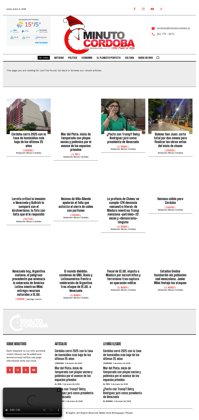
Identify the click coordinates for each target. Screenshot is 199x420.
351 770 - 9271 (166, 34)
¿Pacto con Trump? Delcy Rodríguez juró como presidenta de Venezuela (123, 138)
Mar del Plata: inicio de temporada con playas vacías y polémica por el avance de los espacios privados (75, 142)
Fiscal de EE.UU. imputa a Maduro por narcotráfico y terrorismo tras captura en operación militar (123, 277)
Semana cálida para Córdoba (170, 201)
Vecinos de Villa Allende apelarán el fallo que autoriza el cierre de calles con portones (76, 204)
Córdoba (28, 150)
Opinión (20, 299)
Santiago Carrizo (34, 299)
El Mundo (122, 146)
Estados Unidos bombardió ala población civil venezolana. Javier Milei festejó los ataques (170, 277)
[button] (157, 57)
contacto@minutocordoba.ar (173, 28)
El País (75, 154)
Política (28, 219)
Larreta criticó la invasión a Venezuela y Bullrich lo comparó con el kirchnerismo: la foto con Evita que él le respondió (28, 206)
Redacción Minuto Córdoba (28, 153)
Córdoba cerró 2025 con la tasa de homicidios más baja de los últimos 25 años (29, 140)
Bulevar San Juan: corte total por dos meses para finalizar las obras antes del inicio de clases (170, 140)
